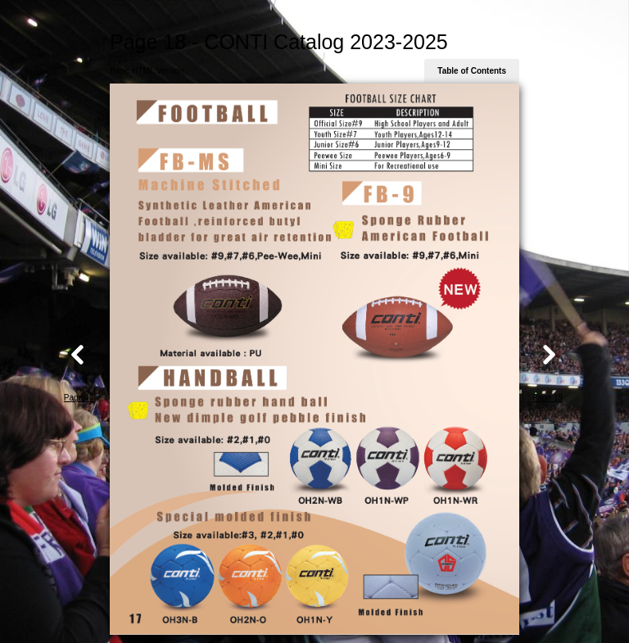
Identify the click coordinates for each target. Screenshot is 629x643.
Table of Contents (471, 70)
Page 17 (79, 397)
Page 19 (547, 397)
